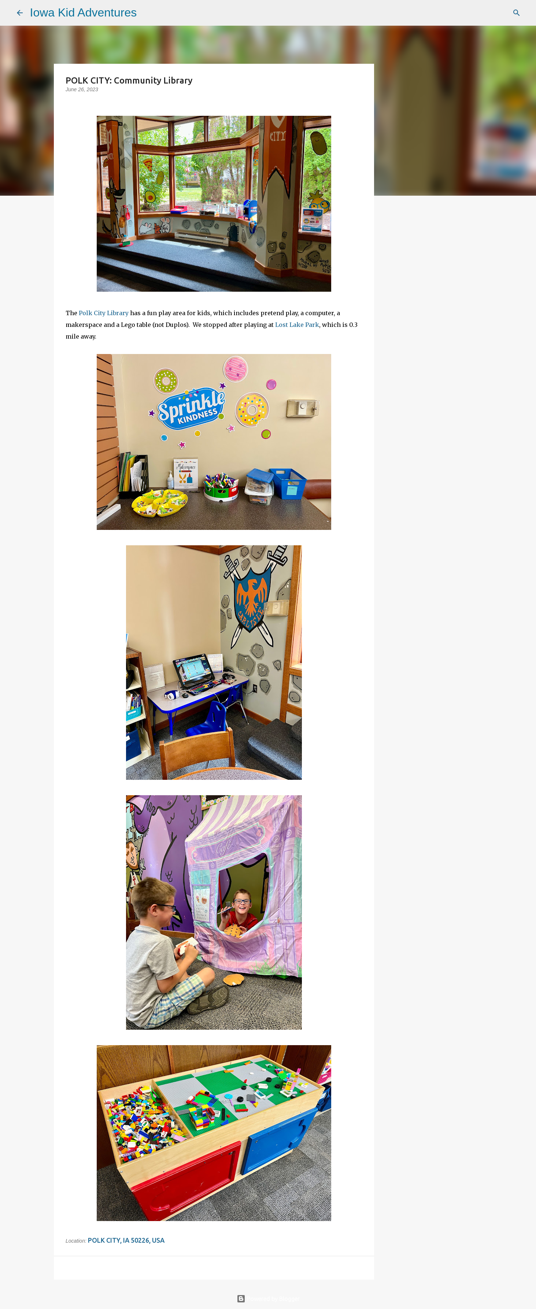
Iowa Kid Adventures (83, 12)
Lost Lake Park (297, 324)
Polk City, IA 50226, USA (126, 1240)
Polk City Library (104, 313)
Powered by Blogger (268, 1298)
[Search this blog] (482, 13)
